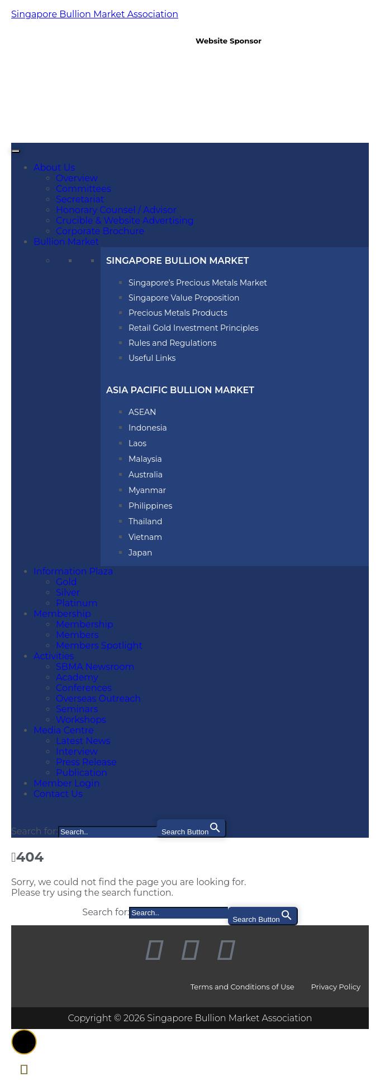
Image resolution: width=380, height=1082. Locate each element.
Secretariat (80, 199)
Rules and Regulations (172, 343)
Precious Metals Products (178, 313)
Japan (140, 553)
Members (77, 635)
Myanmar (147, 490)
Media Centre (64, 730)
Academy (77, 677)
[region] (279, 87)
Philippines (150, 506)
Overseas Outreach (98, 698)
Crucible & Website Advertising (125, 220)
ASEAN (142, 412)
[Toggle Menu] (15, 151)
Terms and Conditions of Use (242, 986)
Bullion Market (66, 241)
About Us (54, 167)
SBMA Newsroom (95, 666)
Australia (146, 475)
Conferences (84, 688)
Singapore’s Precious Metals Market (198, 283)
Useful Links (152, 358)
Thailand (146, 521)
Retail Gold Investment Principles (194, 328)
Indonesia (148, 428)
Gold (66, 582)
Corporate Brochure (100, 231)
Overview (77, 178)
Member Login (66, 783)
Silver (68, 592)
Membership (62, 613)
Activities (54, 656)
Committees (83, 188)
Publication (81, 772)
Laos (137, 443)
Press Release (86, 762)
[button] (24, 1042)
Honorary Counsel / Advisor (116, 210)
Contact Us (58, 794)
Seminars (77, 709)
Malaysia (145, 459)
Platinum (77, 603)
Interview (77, 751)
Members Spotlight (99, 645)
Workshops (81, 719)
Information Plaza (73, 571)
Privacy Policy (335, 986)
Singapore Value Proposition (184, 298)
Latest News (83, 741)
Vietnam (145, 537)
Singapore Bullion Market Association (94, 14)
